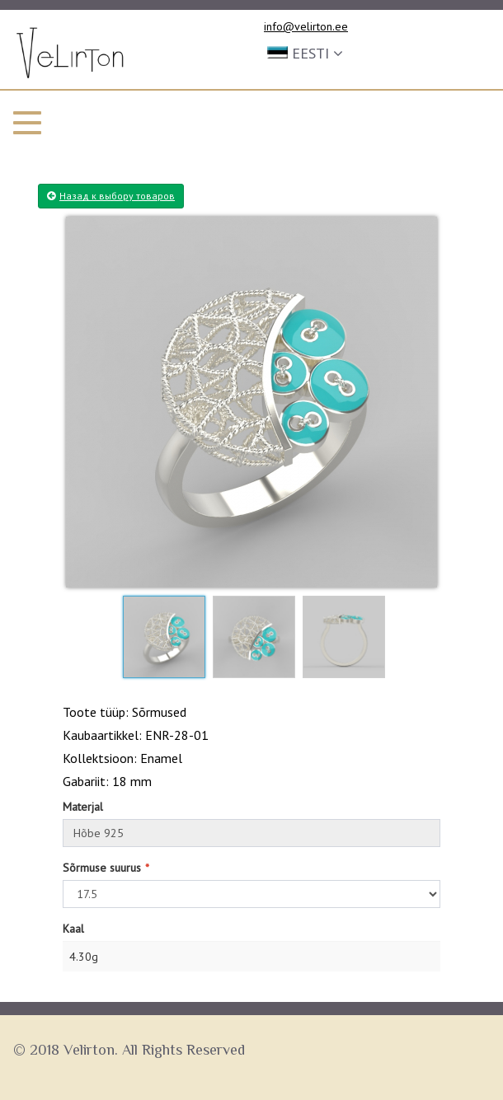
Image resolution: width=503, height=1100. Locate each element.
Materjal (83, 806)
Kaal (73, 928)
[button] (305, 52)
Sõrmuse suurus (102, 867)
